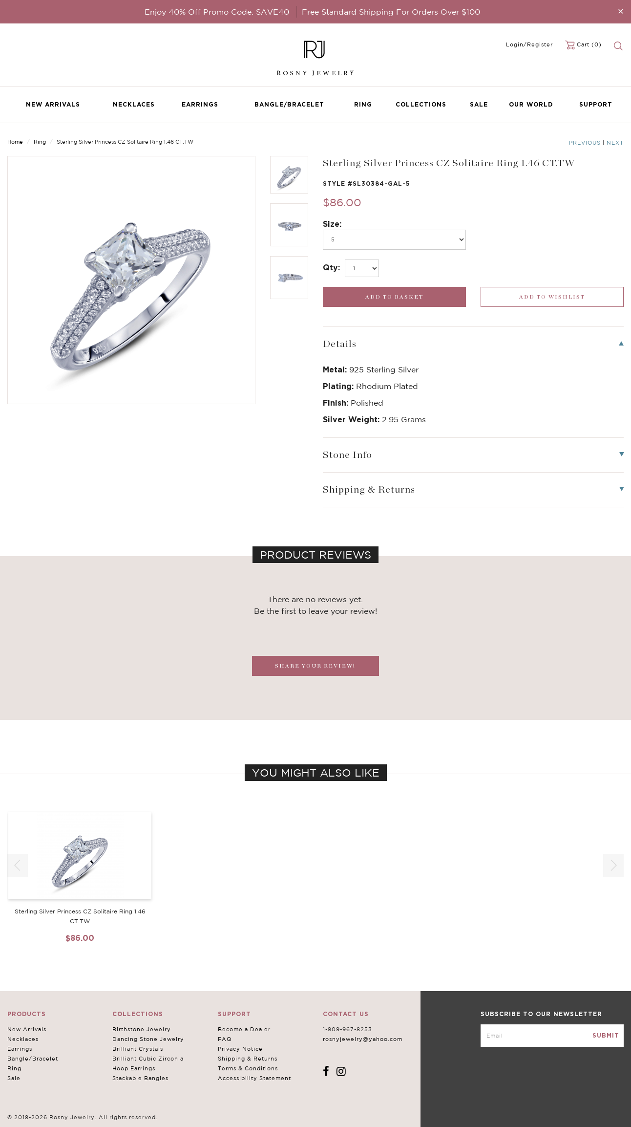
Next (615, 143)
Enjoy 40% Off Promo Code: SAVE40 (217, 11)
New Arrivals (53, 104)
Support (595, 104)
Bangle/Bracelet (289, 104)
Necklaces (134, 104)
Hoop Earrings (133, 1068)
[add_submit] (394, 297)
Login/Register (529, 44)
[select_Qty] (362, 268)
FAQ (224, 1039)
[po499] (394, 240)
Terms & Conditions (248, 1068)
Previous (585, 143)
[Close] (621, 11)
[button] (613, 865)
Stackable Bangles (140, 1078)
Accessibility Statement (254, 1078)
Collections (421, 104)
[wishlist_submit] (552, 297)
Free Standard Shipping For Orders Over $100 (391, 11)
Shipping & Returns (247, 1059)
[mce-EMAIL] (552, 1035)
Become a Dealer (244, 1029)
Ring (363, 104)
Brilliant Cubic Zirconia (148, 1059)
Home (15, 142)
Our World (531, 104)
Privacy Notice (240, 1049)
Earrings (200, 104)
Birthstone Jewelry (141, 1029)
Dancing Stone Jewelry (148, 1039)
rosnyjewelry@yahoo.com (362, 1039)
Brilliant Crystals (137, 1049)
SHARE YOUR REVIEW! (315, 666)
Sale (479, 104)
